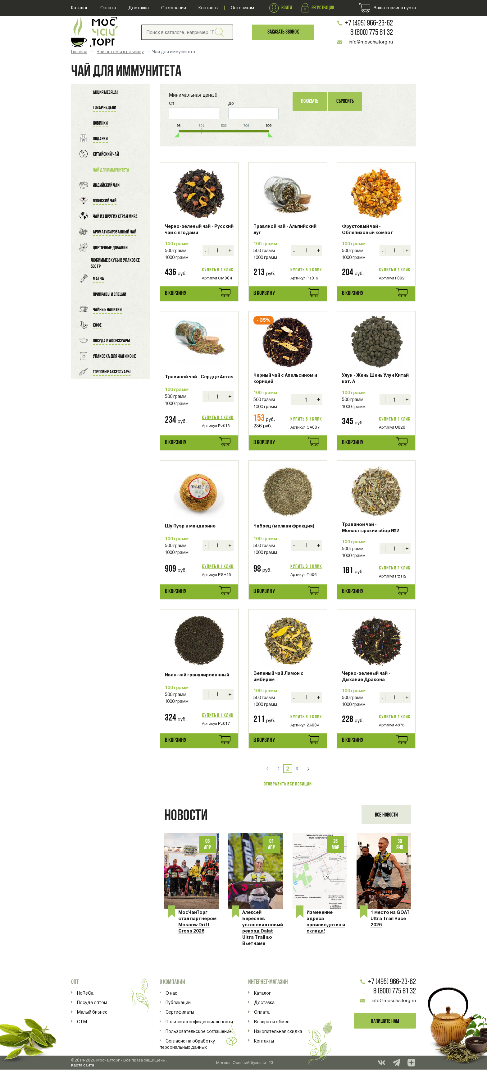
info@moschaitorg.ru (372, 42)
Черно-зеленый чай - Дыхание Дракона (366, 676)
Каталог (79, 8)
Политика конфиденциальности (199, 1024)
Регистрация (317, 8)
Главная (79, 51)
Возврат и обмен (271, 1024)
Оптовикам (242, 8)
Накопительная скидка (278, 1034)
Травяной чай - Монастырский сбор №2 (370, 527)
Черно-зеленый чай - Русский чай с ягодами (199, 229)
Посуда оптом (92, 1005)
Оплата (108, 8)
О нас (171, 996)
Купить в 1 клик (218, 270)
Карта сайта (82, 1068)
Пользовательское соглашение (199, 1034)
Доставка (138, 8)
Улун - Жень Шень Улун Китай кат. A (375, 378)
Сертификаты (180, 1015)
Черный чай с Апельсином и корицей (285, 378)
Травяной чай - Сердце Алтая (199, 376)
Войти (280, 8)
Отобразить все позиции (288, 784)
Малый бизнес (92, 1015)
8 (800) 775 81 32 (373, 33)
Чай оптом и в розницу (120, 51)
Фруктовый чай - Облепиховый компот (367, 229)
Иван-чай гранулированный (197, 674)
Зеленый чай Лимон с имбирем (278, 676)
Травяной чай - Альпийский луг (284, 229)
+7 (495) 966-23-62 (370, 23)
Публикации (178, 1005)
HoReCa (85, 996)
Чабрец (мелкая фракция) (283, 525)
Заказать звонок (286, 32)
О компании (173, 8)
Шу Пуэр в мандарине (190, 525)
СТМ (82, 1024)
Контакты (208, 8)
